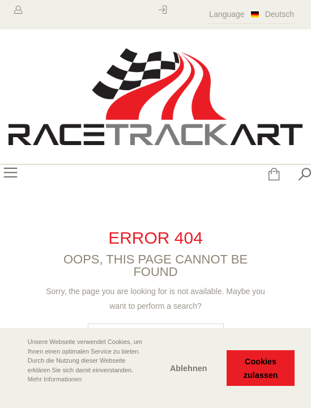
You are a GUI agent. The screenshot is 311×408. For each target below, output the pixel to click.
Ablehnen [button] (188, 368)
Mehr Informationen (55, 379)
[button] (17, 395)
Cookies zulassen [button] (261, 368)
